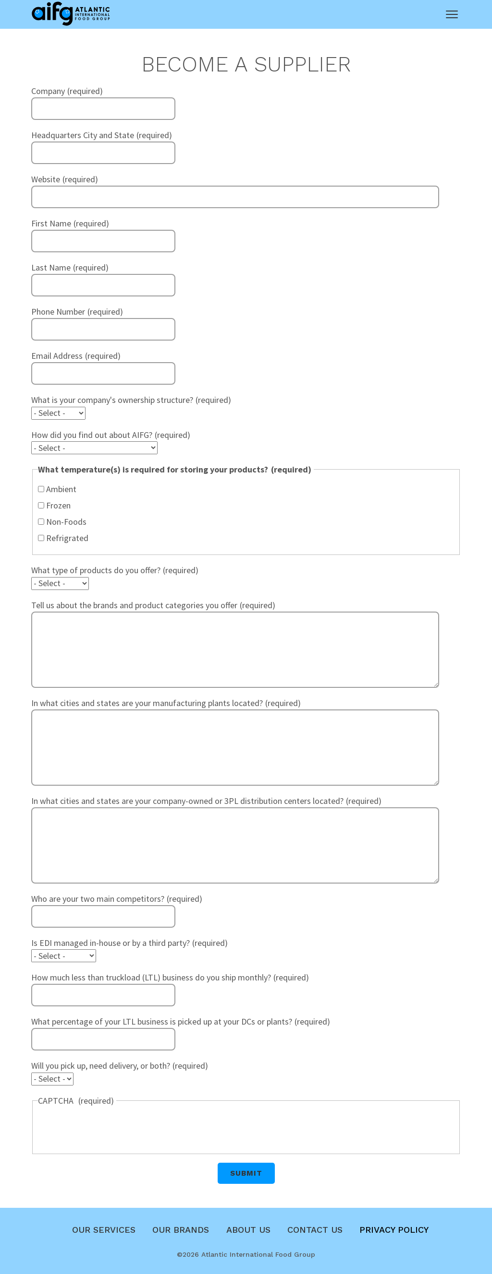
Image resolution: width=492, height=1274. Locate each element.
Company (48, 90)
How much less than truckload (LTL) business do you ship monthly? (151, 977)
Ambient (61, 489)
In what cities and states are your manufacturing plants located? (147, 702)
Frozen (58, 505)
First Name (51, 223)
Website (45, 179)
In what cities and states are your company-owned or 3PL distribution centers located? (187, 800)
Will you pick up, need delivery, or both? (100, 1065)
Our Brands (180, 1230)
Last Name (51, 267)
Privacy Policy (394, 1230)
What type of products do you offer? (95, 570)
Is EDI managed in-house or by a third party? (110, 942)
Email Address (57, 355)
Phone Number (58, 311)
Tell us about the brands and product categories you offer (134, 605)
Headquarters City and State (82, 135)
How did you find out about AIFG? (91, 434)
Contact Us (315, 1230)
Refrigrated (67, 537)
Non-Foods (66, 521)
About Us (248, 1230)
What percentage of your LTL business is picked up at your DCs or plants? (161, 1021)
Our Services (103, 1230)
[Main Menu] (452, 14)
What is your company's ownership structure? (112, 399)
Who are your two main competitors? (97, 898)
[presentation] (111, 1128)
